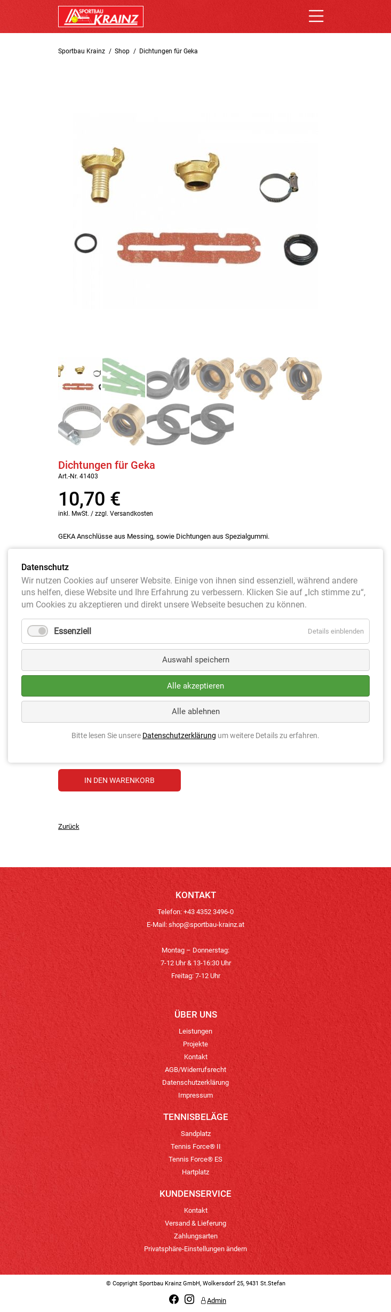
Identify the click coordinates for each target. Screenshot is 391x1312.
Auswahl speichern (195, 660)
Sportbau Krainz (81, 51)
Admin (213, 1301)
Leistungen (195, 1031)
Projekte (195, 1044)
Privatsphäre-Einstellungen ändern (195, 1249)
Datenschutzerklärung (195, 1082)
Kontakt (196, 1057)
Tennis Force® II (196, 1146)
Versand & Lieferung (195, 1223)
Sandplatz (196, 1134)
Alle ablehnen (196, 712)
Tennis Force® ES (195, 1159)
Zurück (68, 826)
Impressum (195, 1095)
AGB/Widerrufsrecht (195, 1070)
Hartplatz (195, 1172)
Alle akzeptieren (195, 686)
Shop (122, 51)
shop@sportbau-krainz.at (206, 925)
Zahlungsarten (196, 1236)
